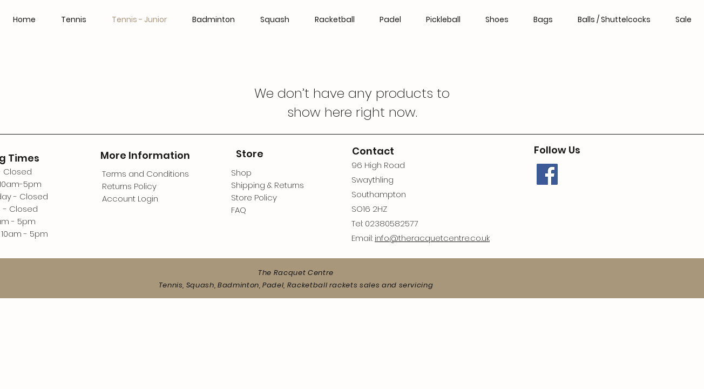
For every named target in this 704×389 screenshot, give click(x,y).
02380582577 (391, 223)
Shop (241, 172)
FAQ (238, 210)
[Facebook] (547, 174)
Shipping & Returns (267, 185)
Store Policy (254, 197)
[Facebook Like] (602, 215)
